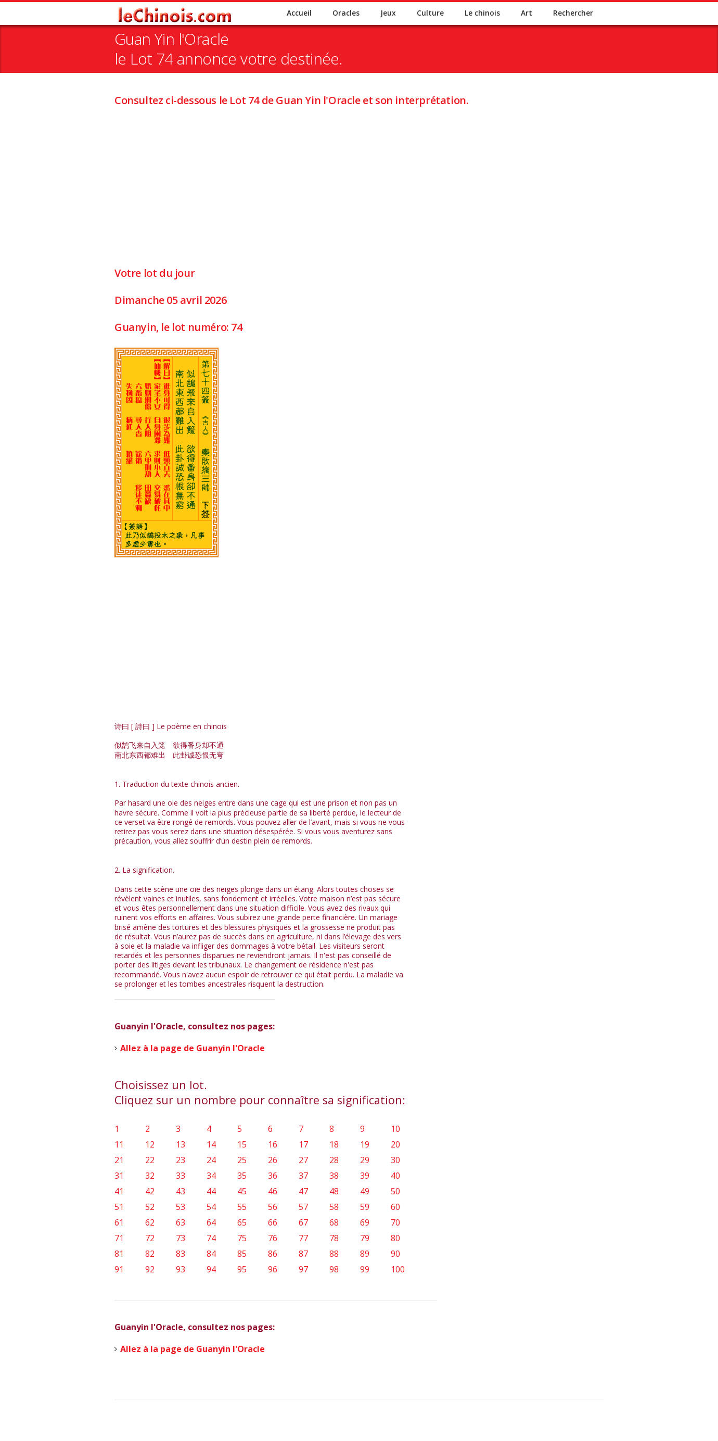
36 (272, 1175)
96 (272, 1269)
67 (303, 1222)
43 (180, 1191)
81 (119, 1253)
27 (303, 1160)
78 (334, 1238)
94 (211, 1269)
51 (119, 1207)
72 (150, 1238)
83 (180, 1253)
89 (364, 1253)
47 (303, 1191)
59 (364, 1207)
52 (150, 1207)
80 (395, 1238)
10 (395, 1128)
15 (242, 1144)
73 (180, 1238)
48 (334, 1191)
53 (180, 1207)
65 (242, 1222)
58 (334, 1207)
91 (119, 1269)
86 (272, 1253)
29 (364, 1160)
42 (150, 1191)
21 (119, 1160)
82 (150, 1253)
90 (395, 1253)
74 (211, 1238)
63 (180, 1222)
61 (119, 1222)
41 (119, 1191)
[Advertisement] (359, 180)
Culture (430, 13)
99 (364, 1269)
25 (242, 1160)
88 (334, 1253)
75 (242, 1238)
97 (303, 1269)
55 (242, 1207)
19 (364, 1144)
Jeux (388, 13)
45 (242, 1191)
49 (364, 1191)
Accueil (299, 13)
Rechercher (573, 13)
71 (119, 1238)
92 (150, 1269)
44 (211, 1191)
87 (303, 1253)
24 (211, 1160)
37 (303, 1175)
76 (272, 1238)
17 (303, 1144)
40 (395, 1175)
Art (526, 13)
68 (334, 1222)
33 (180, 1175)
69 (364, 1222)
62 (150, 1222)
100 (398, 1269)
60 (395, 1207)
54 (211, 1207)
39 (364, 1175)
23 (180, 1160)
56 (272, 1207)
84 (211, 1253)
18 (334, 1144)
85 (242, 1253)
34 (211, 1175)
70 (395, 1222)
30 (395, 1160)
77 (303, 1238)
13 (180, 1144)
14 (211, 1144)
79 (364, 1238)
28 (334, 1160)
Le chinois (482, 13)
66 (272, 1222)
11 (119, 1144)
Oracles (346, 13)
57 (303, 1207)
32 (150, 1175)
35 (242, 1175)
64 (211, 1222)
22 (150, 1160)
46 (272, 1191)
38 (334, 1175)
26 (272, 1160)
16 (272, 1144)
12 (150, 1144)
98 (334, 1269)
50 (395, 1191)
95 (242, 1269)
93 (180, 1269)
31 (119, 1175)
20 (395, 1144)
